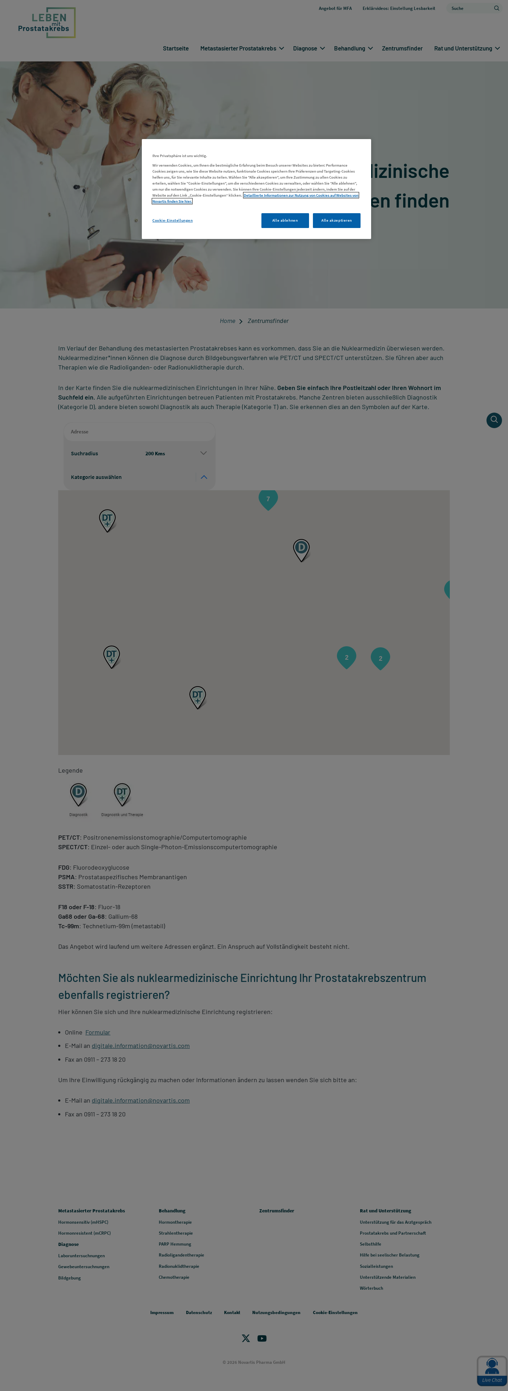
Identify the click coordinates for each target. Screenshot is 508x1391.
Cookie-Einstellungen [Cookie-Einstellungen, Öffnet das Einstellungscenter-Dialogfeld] (172, 220)
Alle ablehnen (285, 220)
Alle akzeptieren (336, 220)
